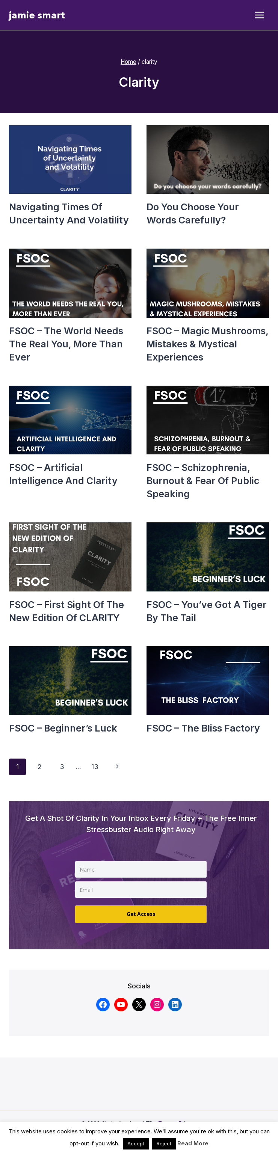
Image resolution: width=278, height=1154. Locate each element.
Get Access (141, 913)
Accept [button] (135, 1143)
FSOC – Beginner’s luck (63, 728)
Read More (192, 1143)
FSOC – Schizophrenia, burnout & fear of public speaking (203, 480)
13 (94, 767)
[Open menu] (260, 15)
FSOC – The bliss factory (203, 728)
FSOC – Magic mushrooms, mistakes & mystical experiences (207, 344)
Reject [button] (164, 1143)
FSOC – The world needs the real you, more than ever (66, 344)
